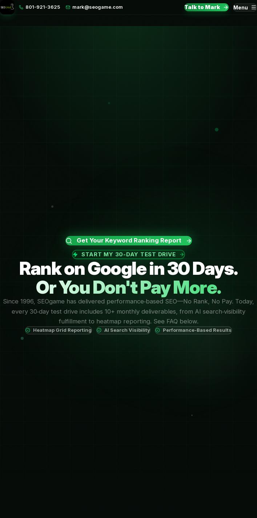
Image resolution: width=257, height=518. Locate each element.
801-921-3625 (39, 7)
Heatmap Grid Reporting (58, 330)
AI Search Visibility (123, 330)
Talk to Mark (206, 7)
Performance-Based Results (193, 330)
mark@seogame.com (94, 7)
